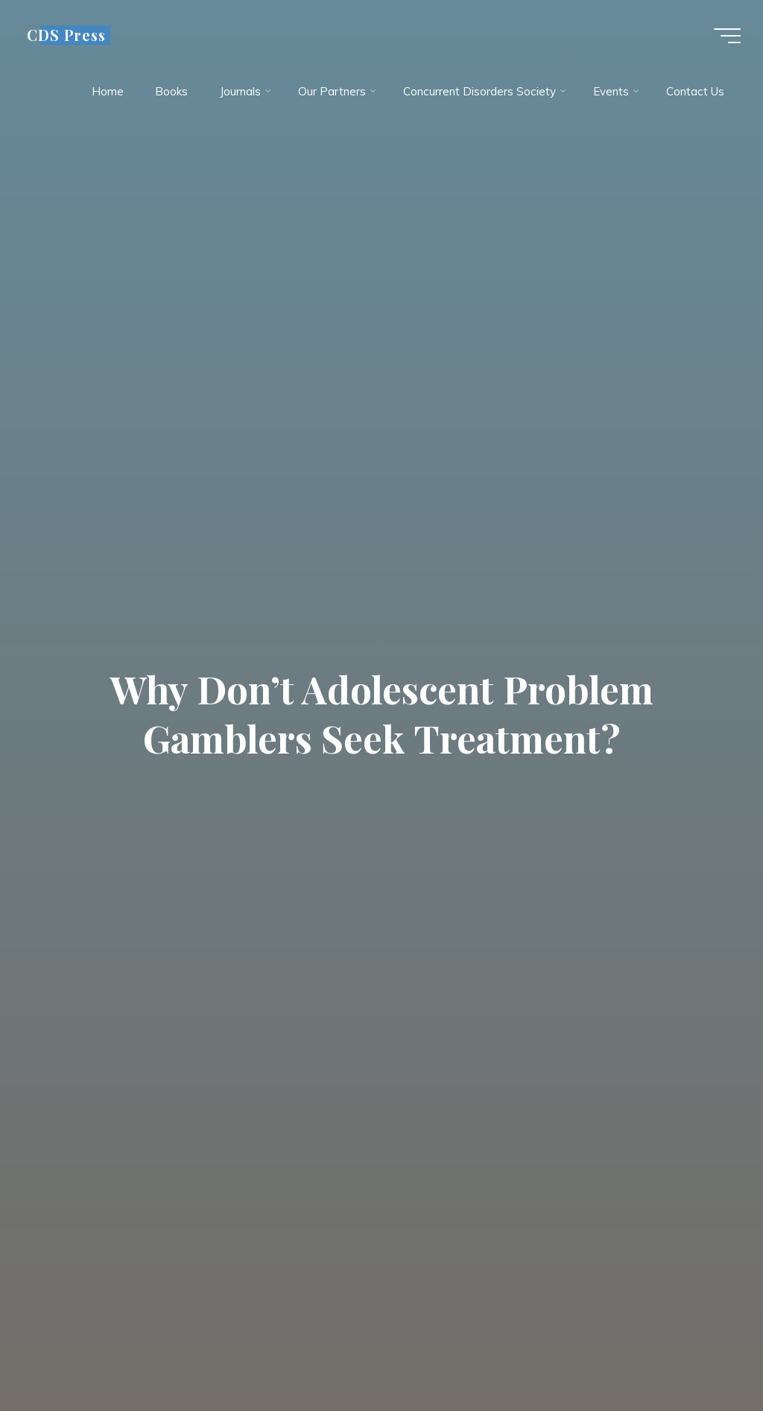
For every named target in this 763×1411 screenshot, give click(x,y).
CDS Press (66, 35)
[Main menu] (727, 35)
